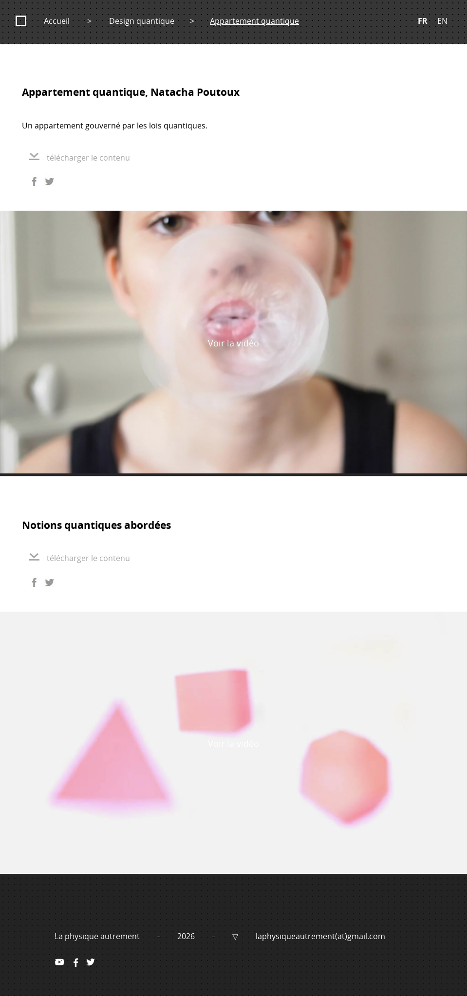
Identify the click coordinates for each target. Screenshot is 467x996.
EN (442, 21)
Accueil (57, 21)
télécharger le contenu (79, 157)
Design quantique (141, 21)
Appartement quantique (254, 21)
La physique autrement (98, 936)
